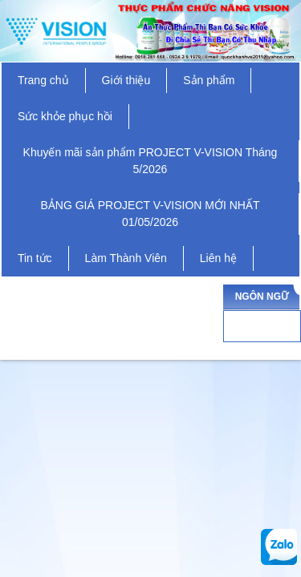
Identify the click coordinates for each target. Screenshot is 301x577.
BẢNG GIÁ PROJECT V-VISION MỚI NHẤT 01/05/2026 (150, 213)
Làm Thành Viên (126, 258)
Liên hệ (218, 258)
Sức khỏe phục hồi (65, 116)
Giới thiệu (126, 80)
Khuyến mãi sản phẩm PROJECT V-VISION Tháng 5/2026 (150, 161)
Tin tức (35, 258)
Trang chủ (43, 80)
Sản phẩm (208, 80)
